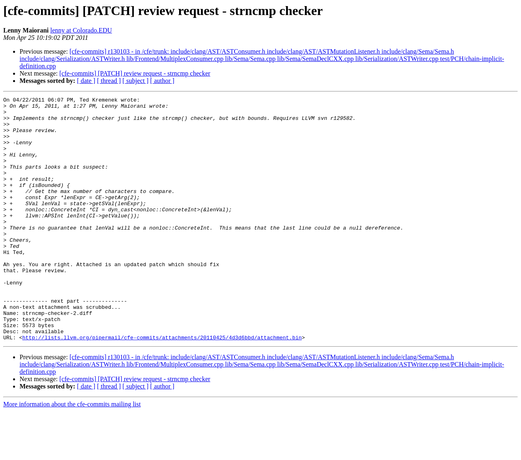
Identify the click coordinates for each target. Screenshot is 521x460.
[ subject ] (136, 80)
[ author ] (162, 80)
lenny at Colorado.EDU (81, 30)
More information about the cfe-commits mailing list (72, 452)
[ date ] (86, 80)
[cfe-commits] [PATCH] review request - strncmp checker (134, 73)
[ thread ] (109, 80)
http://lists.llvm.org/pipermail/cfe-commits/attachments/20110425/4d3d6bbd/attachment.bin (162, 386)
